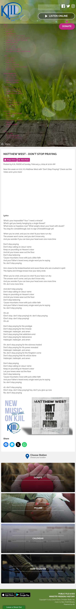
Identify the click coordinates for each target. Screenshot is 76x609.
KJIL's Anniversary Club (13, 102)
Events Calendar (11, 75)
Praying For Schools (12, 64)
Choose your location (38, 457)
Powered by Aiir (69, 604)
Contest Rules (10, 106)
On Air (5, 27)
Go (56, 7)
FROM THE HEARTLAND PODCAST (18, 38)
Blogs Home (11, 160)
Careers (8, 118)
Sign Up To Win (8, 98)
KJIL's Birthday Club (12, 104)
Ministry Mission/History (14, 113)
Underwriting (7, 87)
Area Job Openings (12, 82)
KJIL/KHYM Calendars (13, 138)
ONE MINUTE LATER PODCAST (16, 40)
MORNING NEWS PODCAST (15, 36)
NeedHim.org (10, 69)
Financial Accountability (14, 120)
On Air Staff (9, 29)
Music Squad (10, 100)
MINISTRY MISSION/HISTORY (62, 596)
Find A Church (10, 62)
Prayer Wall (9, 60)
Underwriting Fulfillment (14, 93)
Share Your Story (11, 44)
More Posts (25, 160)
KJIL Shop (9, 133)
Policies (8, 122)
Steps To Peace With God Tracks (17, 67)
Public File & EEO (11, 124)
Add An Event (10, 78)
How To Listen (10, 47)
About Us (6, 111)
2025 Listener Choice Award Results (18, 51)
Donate (66, 25)
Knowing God (10, 58)
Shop (5, 131)
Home (5, 25)
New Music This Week (13, 49)
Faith (5, 56)
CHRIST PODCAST (12, 42)
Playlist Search (11, 33)
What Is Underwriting (13, 89)
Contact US (9, 115)
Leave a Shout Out (14, 607)
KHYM (8, 126)
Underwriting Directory (13, 91)
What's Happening (9, 73)
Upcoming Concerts (12, 80)
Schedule (9, 31)
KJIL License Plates (12, 135)
